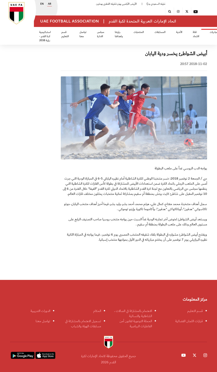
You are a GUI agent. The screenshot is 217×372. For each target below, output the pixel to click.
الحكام (97, 311)
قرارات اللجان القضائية (189, 321)
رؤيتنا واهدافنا (119, 34)
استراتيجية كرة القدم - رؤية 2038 (45, 36)
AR (49, 4)
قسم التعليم (65, 34)
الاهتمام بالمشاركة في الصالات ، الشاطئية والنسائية (133, 313)
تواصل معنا (82, 34)
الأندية (179, 32)
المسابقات (160, 32)
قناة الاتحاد (196, 34)
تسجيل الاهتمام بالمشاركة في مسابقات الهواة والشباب (83, 323)
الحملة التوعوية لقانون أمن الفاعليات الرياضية (136, 323)
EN (42, 4)
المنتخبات (139, 32)
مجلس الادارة (100, 34)
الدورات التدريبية (40, 311)
